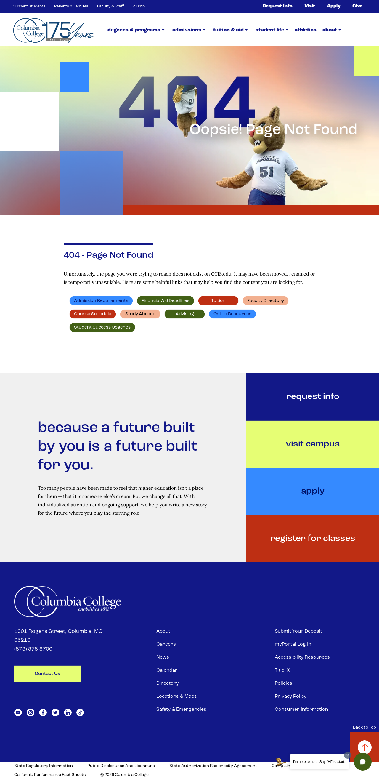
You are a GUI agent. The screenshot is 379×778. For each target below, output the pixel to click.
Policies (283, 683)
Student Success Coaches (102, 327)
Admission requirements (101, 301)
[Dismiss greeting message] (347, 755)
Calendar (167, 670)
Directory (167, 683)
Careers (166, 644)
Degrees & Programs (133, 30)
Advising (185, 314)
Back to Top (364, 727)
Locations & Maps (176, 696)
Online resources (232, 314)
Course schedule (92, 314)
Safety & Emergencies (181, 709)
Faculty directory (265, 301)
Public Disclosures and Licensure (121, 766)
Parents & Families (71, 6)
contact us (47, 673)
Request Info (278, 6)
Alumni (139, 6)
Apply (334, 6)
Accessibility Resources (302, 657)
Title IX (282, 670)
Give (357, 6)
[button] (363, 762)
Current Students (29, 6)
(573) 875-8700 (33, 649)
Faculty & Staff (110, 6)
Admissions (186, 30)
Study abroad (140, 314)
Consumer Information (301, 709)
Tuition (218, 301)
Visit (309, 6)
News (162, 657)
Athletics (306, 30)
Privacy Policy (290, 696)
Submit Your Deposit (298, 631)
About (163, 631)
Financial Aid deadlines (166, 301)
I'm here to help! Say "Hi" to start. (319, 762)
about (329, 30)
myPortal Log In (293, 644)
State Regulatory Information (43, 766)
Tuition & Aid (228, 30)
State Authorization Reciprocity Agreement (213, 766)
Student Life (270, 30)
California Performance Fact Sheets (50, 775)
